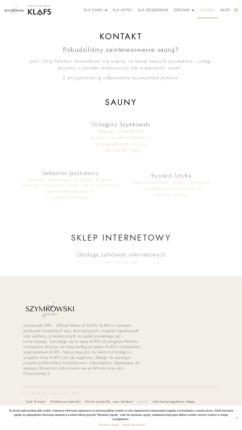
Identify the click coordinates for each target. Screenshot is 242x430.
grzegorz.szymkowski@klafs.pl (121, 137)
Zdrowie (184, 10)
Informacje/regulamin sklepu (174, 401)
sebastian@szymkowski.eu (70, 191)
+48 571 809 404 (70, 198)
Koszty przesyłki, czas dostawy (109, 401)
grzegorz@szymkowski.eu (121, 144)
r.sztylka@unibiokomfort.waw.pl (171, 189)
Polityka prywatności (65, 401)
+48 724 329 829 (121, 262)
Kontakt (207, 10)
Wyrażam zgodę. (109, 425)
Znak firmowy (36, 401)
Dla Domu (95, 10)
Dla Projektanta (153, 10)
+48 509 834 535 (171, 195)
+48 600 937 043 (121, 150)
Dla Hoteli (123, 10)
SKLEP (225, 10)
